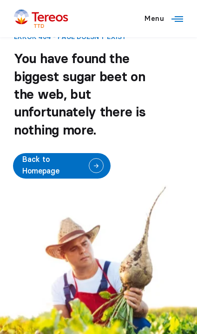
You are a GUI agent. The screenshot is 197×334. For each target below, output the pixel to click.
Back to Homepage (40, 165)
